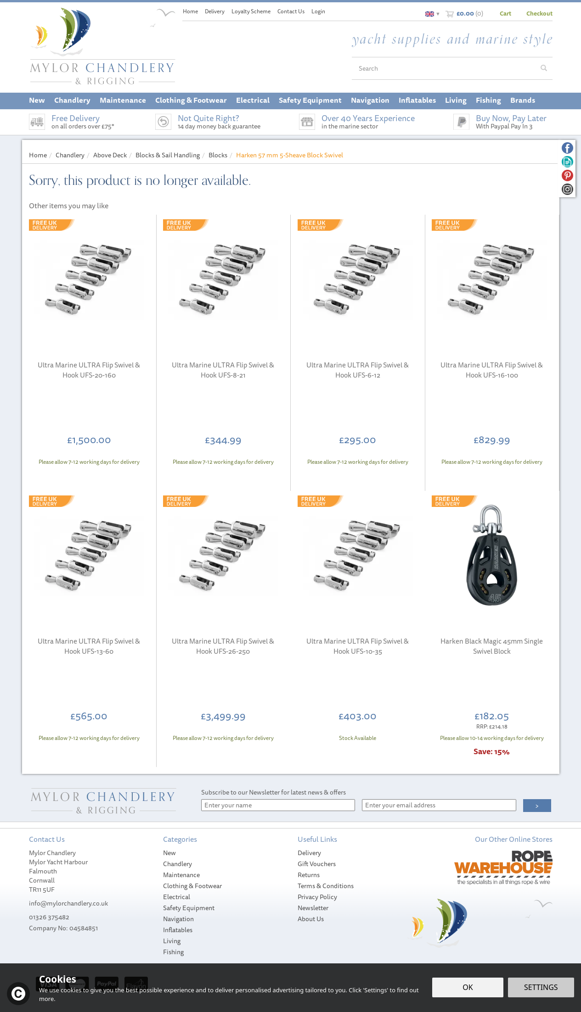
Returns (309, 874)
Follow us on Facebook (567, 148)
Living (172, 940)
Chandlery (177, 863)
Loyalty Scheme (251, 11)
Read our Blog (567, 161)
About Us (311, 918)
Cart (505, 13)
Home (190, 11)
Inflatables (177, 929)
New (169, 852)
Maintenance (181, 874)
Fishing (173, 951)
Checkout (539, 13)
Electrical (176, 896)
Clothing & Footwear (192, 885)
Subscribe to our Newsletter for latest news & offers (273, 792)
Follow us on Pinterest (567, 175)
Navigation (178, 918)
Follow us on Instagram (567, 189)
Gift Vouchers (317, 863)
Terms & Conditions (326, 885)
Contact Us (291, 11)
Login (318, 11)
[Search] (444, 68)
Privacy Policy (317, 896)
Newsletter (313, 907)
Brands (522, 100)
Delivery (309, 852)
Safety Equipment (188, 907)
